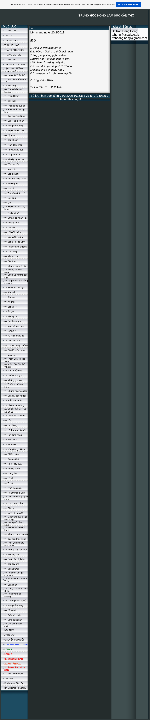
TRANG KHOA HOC (14, 50)
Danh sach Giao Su (13, 683)
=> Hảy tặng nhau (13, 435)
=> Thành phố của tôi (14, 105)
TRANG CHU (10, 30)
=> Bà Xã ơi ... (11, 610)
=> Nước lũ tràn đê (13, 513)
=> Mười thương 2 (13, 375)
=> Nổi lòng (10, 85)
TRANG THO (10, 59)
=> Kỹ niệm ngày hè (14, 335)
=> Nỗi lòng (10, 198)
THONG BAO (11, 40)
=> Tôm (8, 420)
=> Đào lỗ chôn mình (14, 350)
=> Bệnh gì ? (10, 307)
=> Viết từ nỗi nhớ (13, 370)
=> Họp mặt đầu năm (14, 130)
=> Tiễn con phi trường (15, 246)
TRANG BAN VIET (13, 54)
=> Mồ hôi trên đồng (14, 405)
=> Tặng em (10, 135)
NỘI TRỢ (9, 630)
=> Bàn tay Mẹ (11, 554)
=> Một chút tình (12, 340)
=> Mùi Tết (9, 227)
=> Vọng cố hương (13, 125)
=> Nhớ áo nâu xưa (13, 149)
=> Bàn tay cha (11, 564)
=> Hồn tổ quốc (12, 468)
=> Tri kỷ (8, 483)
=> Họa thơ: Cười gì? (14, 287)
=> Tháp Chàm (11, 96)
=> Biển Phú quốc (13, 400)
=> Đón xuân (10, 585)
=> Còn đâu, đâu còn (14, 415)
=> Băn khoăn (11, 140)
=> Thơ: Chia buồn (13, 503)
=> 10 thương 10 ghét (15, 430)
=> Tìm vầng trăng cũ (14, 193)
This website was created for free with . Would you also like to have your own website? (75, 4)
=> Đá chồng (10, 425)
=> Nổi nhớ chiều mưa (15, 178)
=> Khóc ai (9, 297)
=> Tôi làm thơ (11, 213)
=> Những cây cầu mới (15, 549)
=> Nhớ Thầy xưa (13, 464)
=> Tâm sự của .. (12, 164)
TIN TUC (8, 35)
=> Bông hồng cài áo (14, 449)
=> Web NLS (10, 439)
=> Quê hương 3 (12, 321)
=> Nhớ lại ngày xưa (14, 159)
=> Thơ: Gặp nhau (13, 488)
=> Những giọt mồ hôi (15, 266)
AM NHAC (9, 635)
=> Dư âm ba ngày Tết (15, 218)
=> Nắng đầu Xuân (13, 237)
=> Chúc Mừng (11, 569)
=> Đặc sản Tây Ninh (14, 116)
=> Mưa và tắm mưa (14, 326)
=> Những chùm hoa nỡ (16, 534)
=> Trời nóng (10, 251)
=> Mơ (7, 202)
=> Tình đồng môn (13, 145)
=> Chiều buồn (11, 454)
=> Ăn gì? (9, 311)
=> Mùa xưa (10, 355)
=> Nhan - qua (11, 256)
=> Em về (9, 188)
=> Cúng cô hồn (12, 459)
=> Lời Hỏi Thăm (12, 232)
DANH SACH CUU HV (15, 688)
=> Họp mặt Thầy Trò (14, 75)
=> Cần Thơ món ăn (14, 121)
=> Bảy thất (10, 101)
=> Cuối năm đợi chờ (14, 559)
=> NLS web (10, 444)
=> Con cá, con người (15, 395)
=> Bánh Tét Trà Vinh (14, 241)
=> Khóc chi (10, 292)
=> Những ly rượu (13, 380)
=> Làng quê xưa (12, 154)
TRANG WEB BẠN (13, 673)
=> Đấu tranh (10, 261)
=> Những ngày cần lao (15, 391)
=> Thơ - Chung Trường (16, 345)
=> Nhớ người (11, 183)
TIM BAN (8, 678)
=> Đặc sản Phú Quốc (15, 539)
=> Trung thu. (10, 473)
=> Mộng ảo (10, 169)
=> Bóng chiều (11, 174)
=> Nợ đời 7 (10, 331)
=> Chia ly (9, 508)
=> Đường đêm (11, 222)
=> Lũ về (8, 478)
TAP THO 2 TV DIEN (14, 64)
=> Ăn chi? (9, 302)
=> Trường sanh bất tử (15, 600)
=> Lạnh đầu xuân (13, 620)
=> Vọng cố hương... (14, 605)
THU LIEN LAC (11, 45)
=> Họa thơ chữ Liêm (14, 492)
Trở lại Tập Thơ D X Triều (46, 87)
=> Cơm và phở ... (13, 615)
